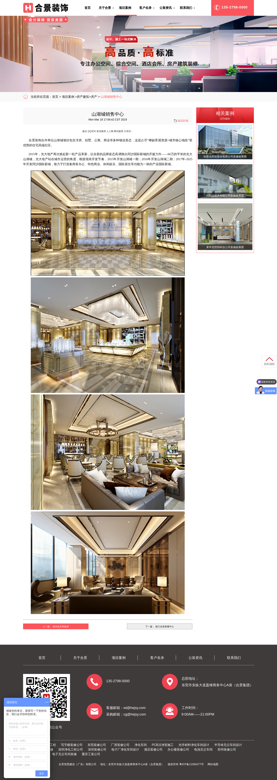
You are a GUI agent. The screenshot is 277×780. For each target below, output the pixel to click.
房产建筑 (83, 96)
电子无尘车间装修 (64, 754)
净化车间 (140, 745)
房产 (94, 96)
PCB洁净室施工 (163, 745)
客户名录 (157, 658)
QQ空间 (92, 131)
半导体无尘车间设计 (228, 745)
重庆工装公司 (91, 754)
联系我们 (234, 658)
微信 (84, 131)
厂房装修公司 (120, 745)
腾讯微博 (118, 131)
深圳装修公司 (97, 749)
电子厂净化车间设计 (125, 749)
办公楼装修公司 (178, 749)
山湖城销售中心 (111, 96)
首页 (55, 96)
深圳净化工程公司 (70, 749)
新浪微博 (101, 131)
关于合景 (80, 658)
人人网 (109, 131)
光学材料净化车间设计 (194, 745)
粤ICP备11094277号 (191, 764)
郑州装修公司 (227, 749)
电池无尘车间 (203, 749)
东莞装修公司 (97, 745)
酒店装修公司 (153, 749)
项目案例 (68, 96)
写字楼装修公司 (72, 745)
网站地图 (213, 764)
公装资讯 (195, 658)
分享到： (128, 131)
